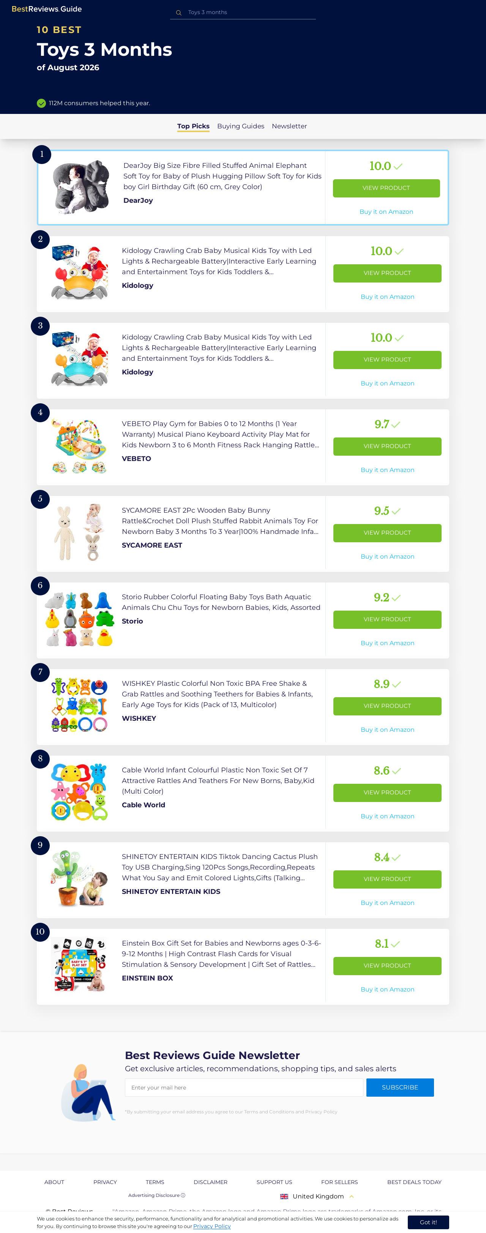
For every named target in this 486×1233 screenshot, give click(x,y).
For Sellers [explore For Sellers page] (339, 1182)
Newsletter (289, 126)
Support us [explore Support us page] (274, 1182)
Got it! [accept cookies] (428, 1222)
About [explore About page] (54, 1182)
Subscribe (400, 1087)
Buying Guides (240, 126)
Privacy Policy (212, 1226)
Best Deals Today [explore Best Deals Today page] (414, 1182)
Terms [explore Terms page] (155, 1182)
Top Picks (193, 126)
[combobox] (243, 12)
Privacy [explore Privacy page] (105, 1182)
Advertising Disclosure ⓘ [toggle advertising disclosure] (156, 1195)
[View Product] (243, 188)
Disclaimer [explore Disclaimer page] (210, 1182)
